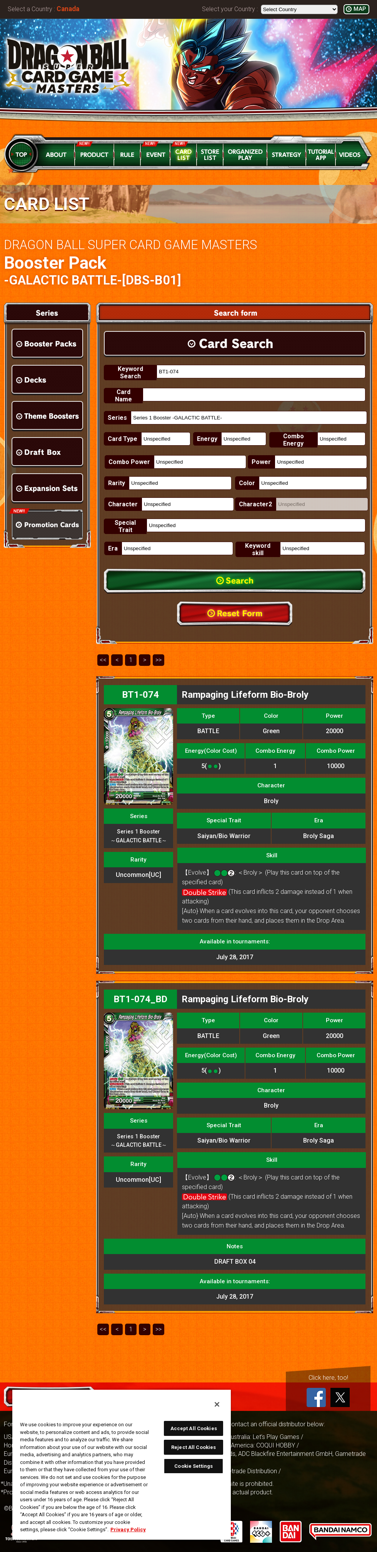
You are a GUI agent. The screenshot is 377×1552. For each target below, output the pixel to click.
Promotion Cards (47, 524)
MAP (360, 9)
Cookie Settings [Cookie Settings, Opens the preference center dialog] (193, 1466)
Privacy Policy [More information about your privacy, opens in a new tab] (128, 1529)
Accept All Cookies (193, 1428)
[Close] (217, 1404)
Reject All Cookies (193, 1447)
